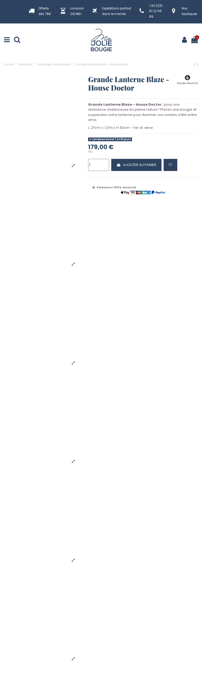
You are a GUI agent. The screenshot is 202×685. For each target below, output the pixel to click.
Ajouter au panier (136, 164)
